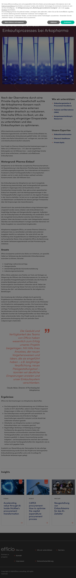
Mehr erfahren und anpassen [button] (14, 22)
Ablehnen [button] (53, 22)
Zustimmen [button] (67, 22)
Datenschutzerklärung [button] (8, 6)
